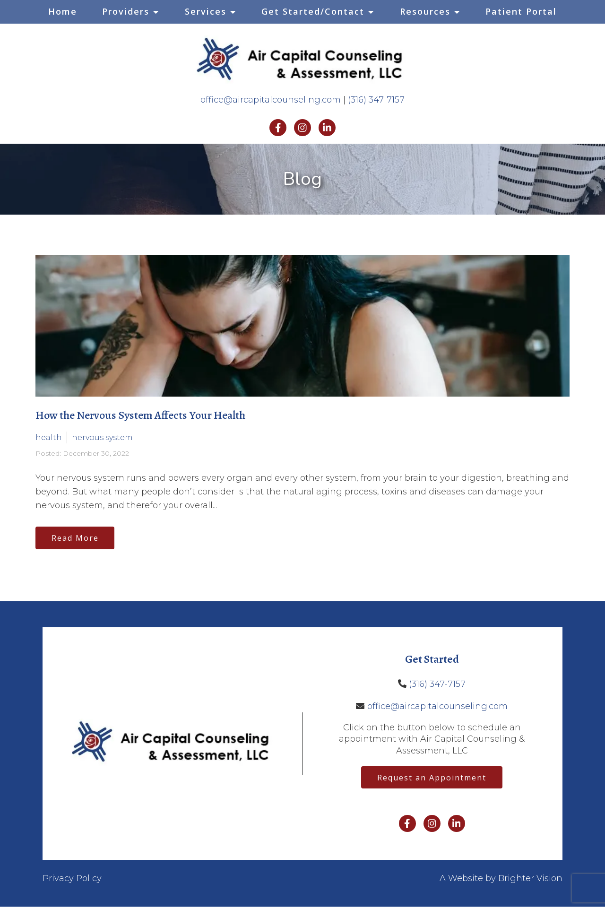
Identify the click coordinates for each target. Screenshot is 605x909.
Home (62, 11)
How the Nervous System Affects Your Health (140, 415)
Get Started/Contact (312, 11)
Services (205, 11)
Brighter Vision (530, 880)
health (48, 437)
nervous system (102, 437)
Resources (425, 11)
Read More (76, 538)
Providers (125, 11)
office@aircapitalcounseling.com (270, 100)
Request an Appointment (431, 779)
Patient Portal (521, 11)
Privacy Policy (72, 880)
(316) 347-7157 (376, 100)
